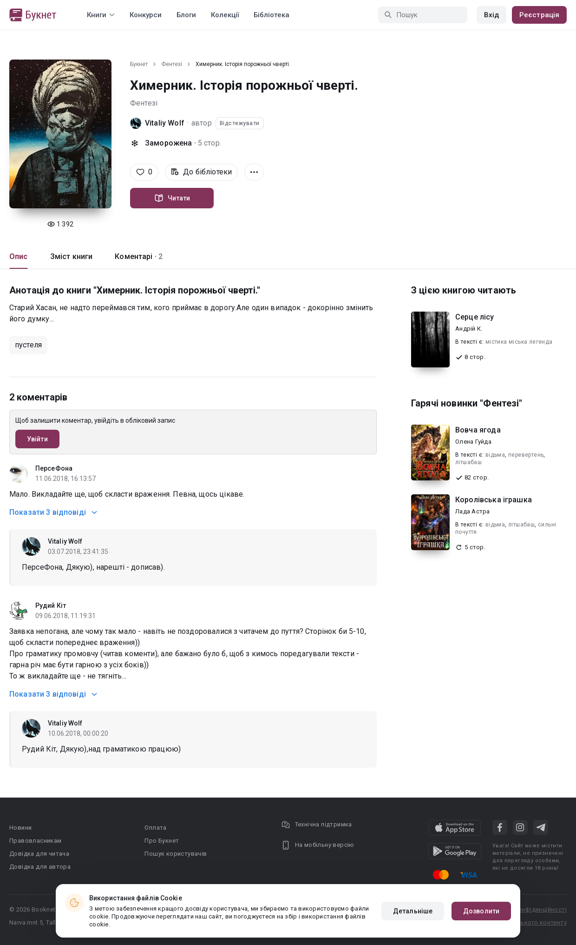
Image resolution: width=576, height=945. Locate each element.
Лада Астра (472, 511)
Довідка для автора (40, 866)
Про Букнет (161, 840)
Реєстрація (539, 15)
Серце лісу (474, 317)
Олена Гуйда (473, 441)
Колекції (225, 15)
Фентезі (171, 64)
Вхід (491, 15)
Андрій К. (468, 328)
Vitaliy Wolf (164, 123)
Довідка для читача (39, 853)
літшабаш (468, 462)
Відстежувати (240, 123)
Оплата (155, 827)
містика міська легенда (519, 342)
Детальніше (412, 911)
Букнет (139, 64)
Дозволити (481, 911)
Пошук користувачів (175, 853)
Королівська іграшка (493, 499)
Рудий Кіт (50, 605)
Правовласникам (35, 840)
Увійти (37, 439)
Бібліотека (271, 15)
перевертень (525, 455)
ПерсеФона (53, 468)
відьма (495, 455)
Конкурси (146, 15)
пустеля (28, 344)
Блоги (186, 15)
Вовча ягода (478, 430)
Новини (20, 827)
